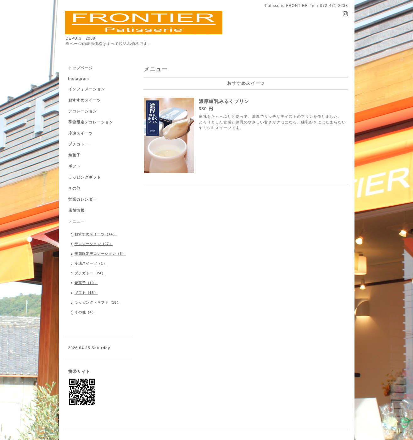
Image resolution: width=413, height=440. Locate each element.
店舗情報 (76, 210)
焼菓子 (74, 155)
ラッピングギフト (84, 177)
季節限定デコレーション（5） (100, 253)
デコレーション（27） (94, 244)
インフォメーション (86, 89)
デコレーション (82, 111)
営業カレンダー (82, 199)
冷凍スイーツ (80, 133)
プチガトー (78, 144)
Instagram (78, 79)
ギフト (74, 166)
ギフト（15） (86, 292)
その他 (74, 188)
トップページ (80, 68)
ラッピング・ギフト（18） (97, 302)
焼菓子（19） (86, 283)
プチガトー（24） (90, 273)
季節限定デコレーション (90, 122)
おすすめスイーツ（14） (96, 234)
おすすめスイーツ (84, 100)
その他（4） (85, 312)
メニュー (76, 221)
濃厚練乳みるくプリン (224, 101)
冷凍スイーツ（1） (91, 263)
